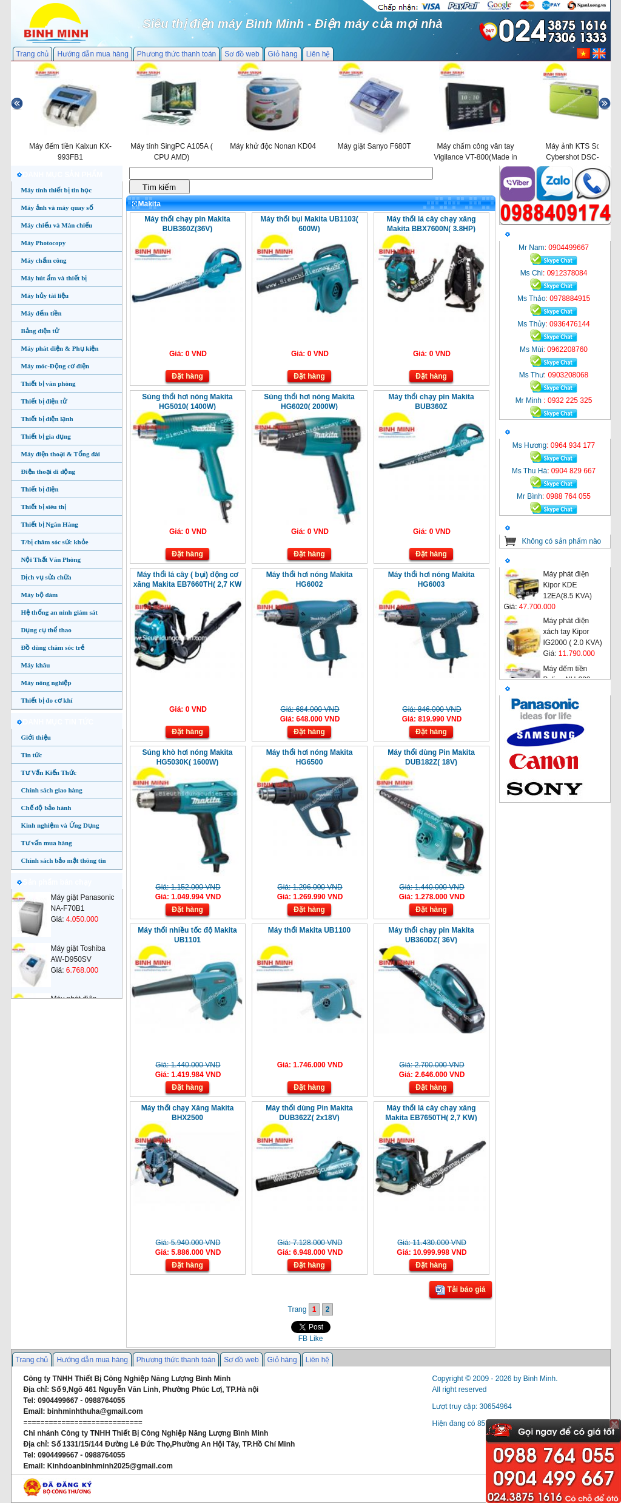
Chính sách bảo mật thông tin (63, 860)
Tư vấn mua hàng (46, 842)
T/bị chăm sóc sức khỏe (55, 541)
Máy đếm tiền (41, 313)
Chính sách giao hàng (51, 790)
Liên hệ (318, 54)
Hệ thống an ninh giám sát (59, 612)
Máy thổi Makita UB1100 (309, 930)
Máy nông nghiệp (46, 682)
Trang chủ (32, 54)
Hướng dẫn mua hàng (92, 54)
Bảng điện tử (40, 330)
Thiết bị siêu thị (44, 506)
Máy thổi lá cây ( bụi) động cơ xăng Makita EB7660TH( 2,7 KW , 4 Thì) (187, 584)
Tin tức (31, 754)
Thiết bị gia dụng (46, 436)
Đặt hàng (187, 376)
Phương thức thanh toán (176, 54)
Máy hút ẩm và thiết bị (54, 278)
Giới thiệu (36, 737)
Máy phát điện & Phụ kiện (60, 348)
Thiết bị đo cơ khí (47, 700)
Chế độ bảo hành (46, 807)
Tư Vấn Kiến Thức (48, 772)
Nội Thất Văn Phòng (51, 559)
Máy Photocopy (43, 242)
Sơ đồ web (241, 54)
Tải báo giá (460, 1290)
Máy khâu (35, 665)
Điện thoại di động (48, 471)
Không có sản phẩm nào (562, 541)
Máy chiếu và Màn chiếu (57, 225)
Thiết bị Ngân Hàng (49, 524)
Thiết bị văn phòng (48, 383)
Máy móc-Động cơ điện (55, 366)
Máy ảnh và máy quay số (57, 207)
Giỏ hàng (283, 54)
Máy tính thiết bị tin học (56, 190)
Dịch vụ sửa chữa (46, 577)
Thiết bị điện (40, 489)
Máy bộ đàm (39, 594)
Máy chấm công (44, 260)
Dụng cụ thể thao (46, 629)
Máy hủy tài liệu (45, 295)
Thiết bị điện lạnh (47, 418)
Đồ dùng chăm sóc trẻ (53, 647)
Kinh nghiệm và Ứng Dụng (60, 825)
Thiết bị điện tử (44, 401)
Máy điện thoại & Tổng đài (60, 454)
